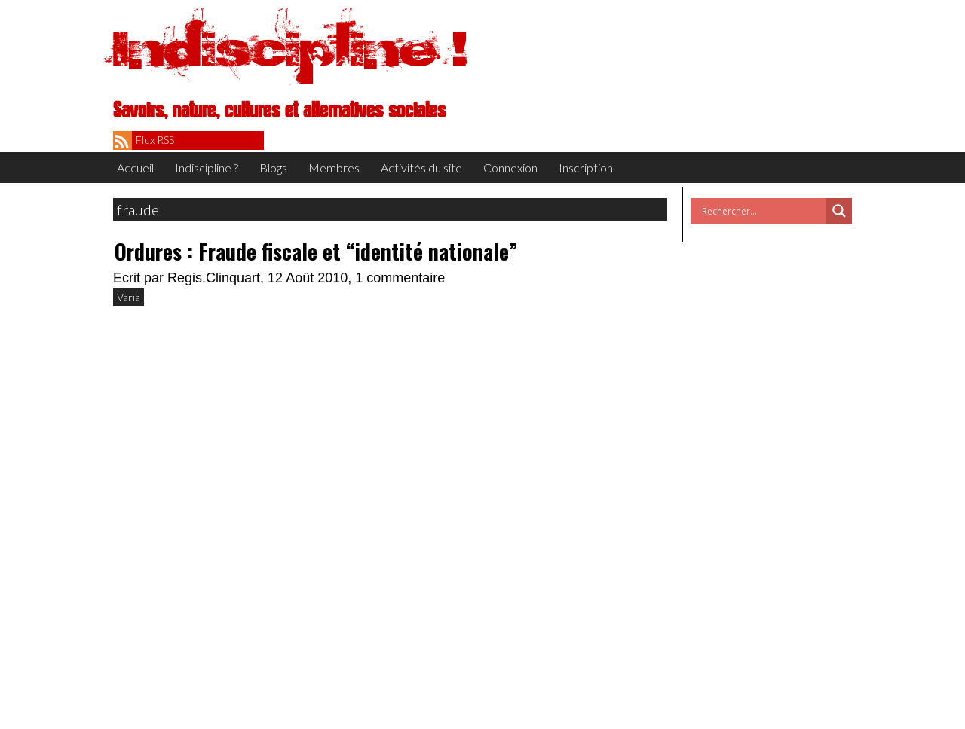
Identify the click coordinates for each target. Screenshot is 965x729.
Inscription (586, 167)
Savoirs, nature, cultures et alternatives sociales (279, 111)
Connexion (510, 167)
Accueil (135, 167)
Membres (334, 167)
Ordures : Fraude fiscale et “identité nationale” (316, 251)
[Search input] (762, 211)
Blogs (273, 167)
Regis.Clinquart (213, 277)
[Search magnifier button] (839, 211)
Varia (128, 297)
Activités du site (421, 167)
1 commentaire (400, 277)
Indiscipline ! (290, 49)
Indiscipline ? (206, 167)
